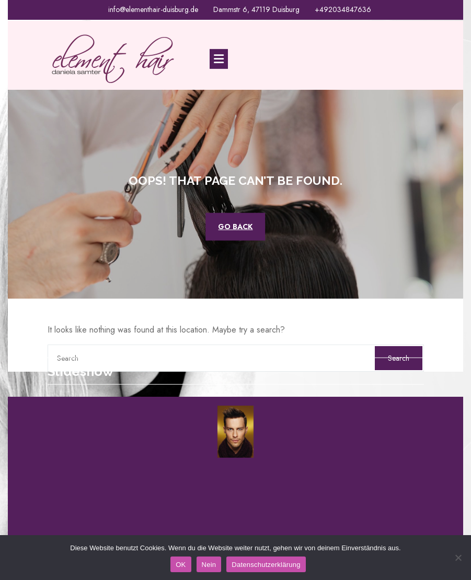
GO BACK (235, 226)
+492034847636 (343, 9)
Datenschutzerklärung (266, 565)
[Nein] (458, 557)
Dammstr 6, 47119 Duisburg (256, 9)
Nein (209, 565)
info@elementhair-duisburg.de (153, 9)
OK (181, 565)
